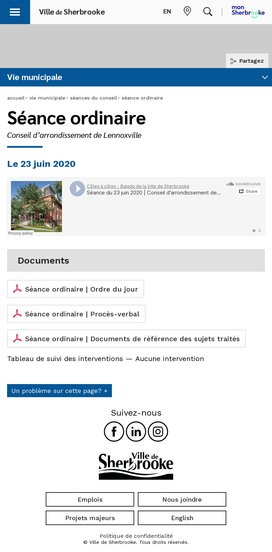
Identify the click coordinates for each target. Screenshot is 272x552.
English (182, 518)
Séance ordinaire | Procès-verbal (82, 314)
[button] (15, 10)
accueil (15, 98)
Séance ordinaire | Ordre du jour (81, 289)
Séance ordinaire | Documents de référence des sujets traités (132, 338)
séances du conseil (93, 98)
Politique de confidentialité (136, 536)
